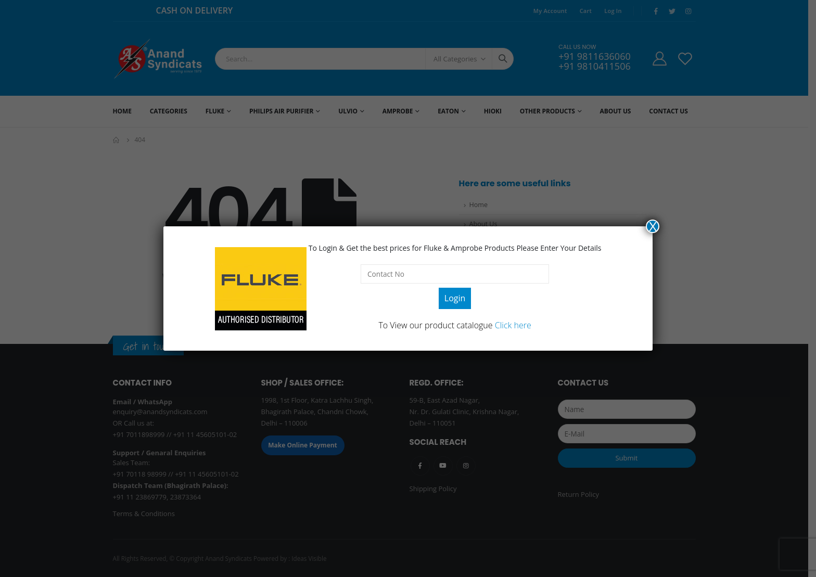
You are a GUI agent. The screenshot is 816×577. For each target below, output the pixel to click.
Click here (513, 325)
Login (455, 298)
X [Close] (652, 226)
